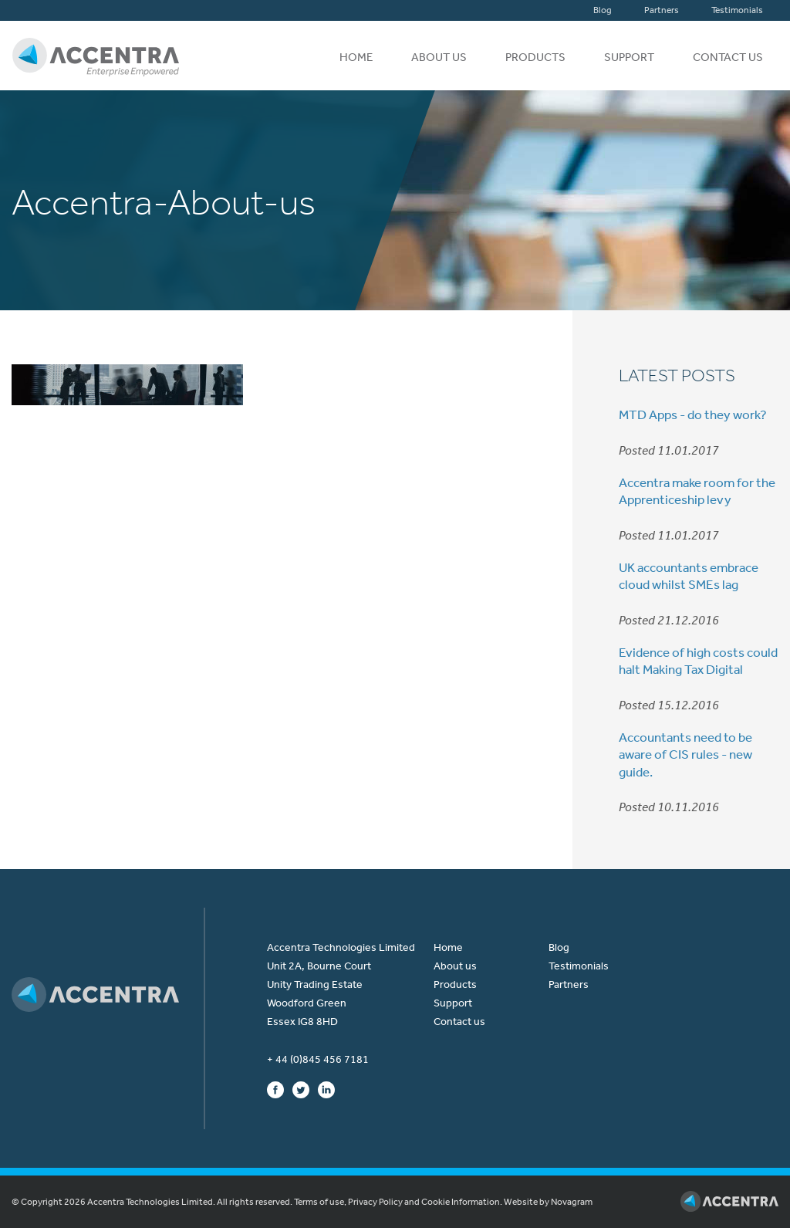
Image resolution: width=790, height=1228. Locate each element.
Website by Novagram (548, 1201)
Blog (602, 10)
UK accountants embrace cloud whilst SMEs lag (688, 576)
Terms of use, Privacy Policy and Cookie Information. (398, 1201)
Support (629, 57)
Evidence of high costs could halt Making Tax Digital (698, 660)
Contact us (728, 57)
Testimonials (737, 10)
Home (356, 57)
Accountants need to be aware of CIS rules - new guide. (685, 754)
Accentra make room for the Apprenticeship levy (697, 491)
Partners (661, 10)
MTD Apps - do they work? (693, 414)
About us (439, 57)
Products (535, 57)
